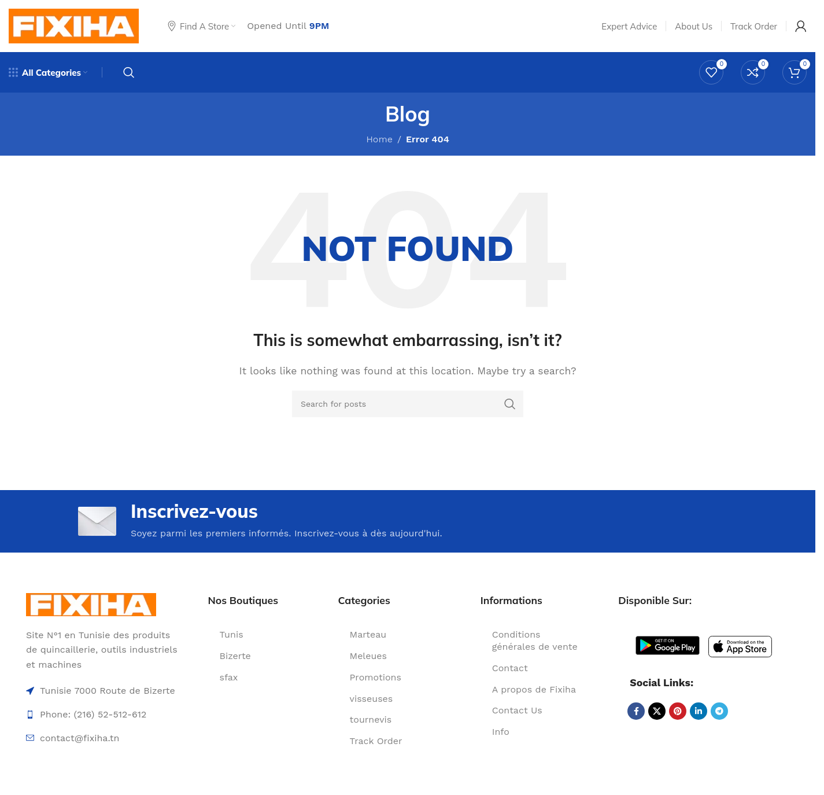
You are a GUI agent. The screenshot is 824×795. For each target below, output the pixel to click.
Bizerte (235, 655)
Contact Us (517, 710)
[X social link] (657, 711)
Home (379, 139)
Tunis (231, 634)
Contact (510, 667)
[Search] (129, 72)
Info (500, 731)
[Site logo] (74, 25)
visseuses (371, 698)
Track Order (376, 740)
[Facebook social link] (636, 711)
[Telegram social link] (719, 711)
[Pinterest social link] (677, 711)
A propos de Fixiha (534, 689)
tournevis (371, 719)
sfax (229, 677)
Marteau (368, 634)
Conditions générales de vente (535, 640)
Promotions (375, 677)
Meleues (368, 655)
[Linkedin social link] (698, 711)
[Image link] (91, 603)
